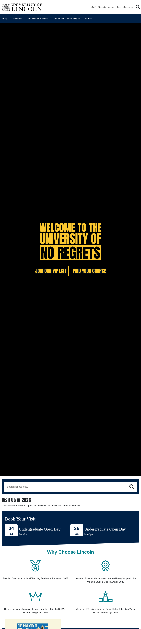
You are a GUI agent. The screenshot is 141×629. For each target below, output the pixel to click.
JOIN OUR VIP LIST (51, 271)
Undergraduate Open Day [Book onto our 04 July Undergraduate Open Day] (39, 529)
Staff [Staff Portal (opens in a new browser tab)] (93, 7)
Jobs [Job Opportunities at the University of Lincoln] (119, 7)
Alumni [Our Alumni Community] (111, 7)
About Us (87, 19)
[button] (138, 7)
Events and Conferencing (66, 19)
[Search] (131, 487)
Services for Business (38, 19)
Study (4, 19)
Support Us (128, 7)
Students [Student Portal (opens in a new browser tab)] (102, 7)
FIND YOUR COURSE (89, 271)
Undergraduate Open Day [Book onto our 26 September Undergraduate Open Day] (105, 529)
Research (17, 19)
